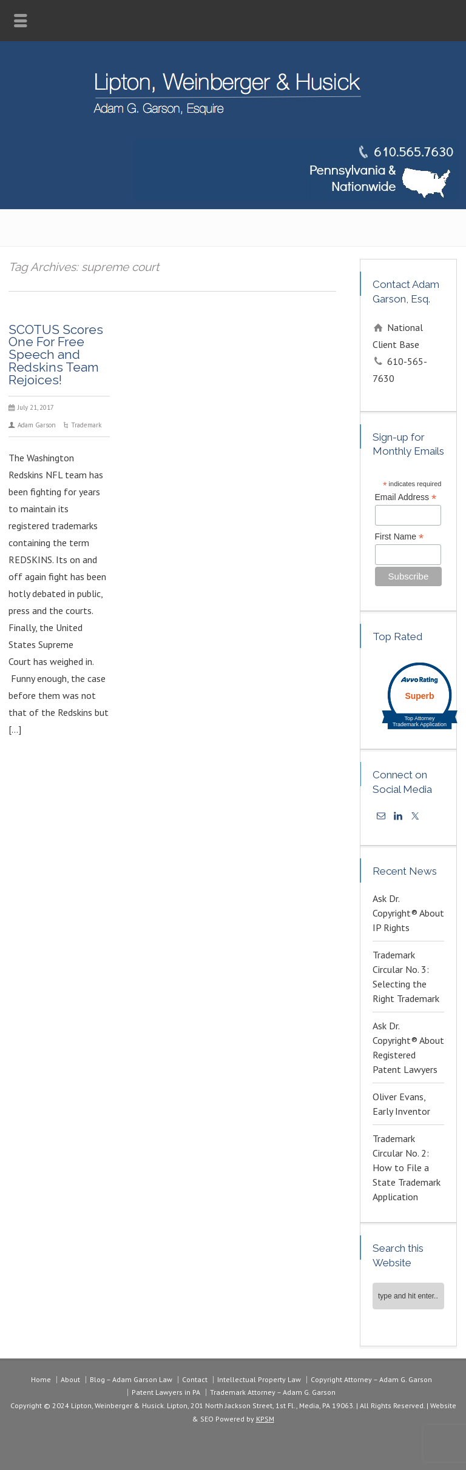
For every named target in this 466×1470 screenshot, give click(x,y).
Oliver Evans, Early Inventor (401, 1104)
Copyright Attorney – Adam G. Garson (371, 1379)
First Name (399, 537)
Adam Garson (37, 425)
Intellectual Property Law (259, 1379)
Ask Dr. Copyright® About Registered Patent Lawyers (408, 1047)
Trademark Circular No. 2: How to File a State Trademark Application (407, 1167)
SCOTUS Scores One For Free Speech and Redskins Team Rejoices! (55, 354)
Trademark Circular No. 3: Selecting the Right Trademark (406, 976)
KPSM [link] (265, 1418)
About (70, 1379)
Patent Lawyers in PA (166, 1392)
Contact (195, 1379)
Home (41, 1379)
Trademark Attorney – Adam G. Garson (273, 1392)
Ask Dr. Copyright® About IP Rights (408, 913)
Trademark (86, 425)
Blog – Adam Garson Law (131, 1379)
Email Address (406, 497)
